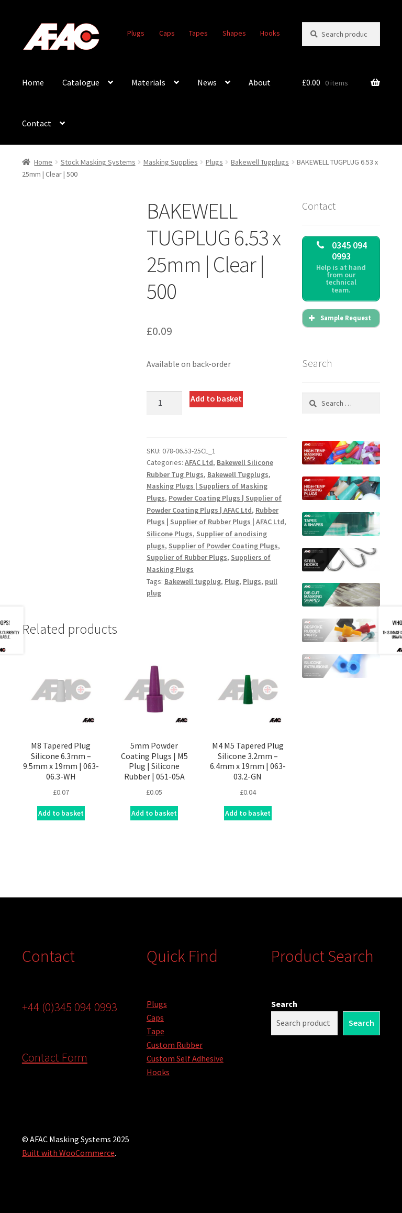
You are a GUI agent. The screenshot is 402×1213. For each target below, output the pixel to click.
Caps (167, 33)
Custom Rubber (175, 1044)
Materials (148, 82)
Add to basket (216, 398)
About (260, 82)
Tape (155, 1031)
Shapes (234, 33)
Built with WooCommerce (68, 1152)
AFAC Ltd (199, 462)
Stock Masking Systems (98, 162)
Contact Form (54, 1057)
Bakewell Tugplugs (260, 162)
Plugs (135, 33)
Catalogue (80, 82)
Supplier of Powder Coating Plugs (223, 545)
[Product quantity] (164, 403)
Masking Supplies (170, 162)
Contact (36, 123)
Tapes (198, 33)
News (207, 82)
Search (284, 1004)
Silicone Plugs (170, 533)
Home (33, 82)
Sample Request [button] (338, 318)
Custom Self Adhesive (185, 1058)
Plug (232, 581)
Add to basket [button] (61, 813)
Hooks (270, 33)
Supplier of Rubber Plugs (187, 557)
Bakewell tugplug (192, 581)
